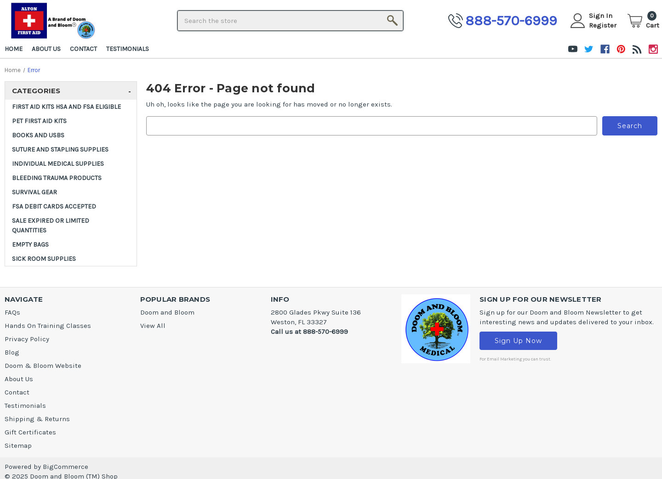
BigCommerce (65, 466)
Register (602, 25)
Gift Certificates (30, 432)
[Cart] (643, 20)
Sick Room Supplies (44, 259)
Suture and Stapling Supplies (60, 149)
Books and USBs (38, 135)
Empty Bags (30, 244)
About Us (46, 49)
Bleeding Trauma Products (57, 178)
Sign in (600, 15)
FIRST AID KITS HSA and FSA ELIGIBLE (66, 107)
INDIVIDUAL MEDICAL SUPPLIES (58, 164)
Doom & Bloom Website (43, 365)
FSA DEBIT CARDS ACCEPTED (54, 206)
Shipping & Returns (37, 419)
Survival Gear (34, 192)
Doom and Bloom (167, 312)
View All (153, 325)
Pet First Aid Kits (39, 121)
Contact (83, 49)
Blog (12, 352)
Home (14, 49)
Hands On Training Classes (48, 325)
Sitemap (18, 445)
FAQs (12, 312)
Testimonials (127, 49)
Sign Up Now (518, 341)
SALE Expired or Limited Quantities (50, 225)
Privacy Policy (27, 339)
